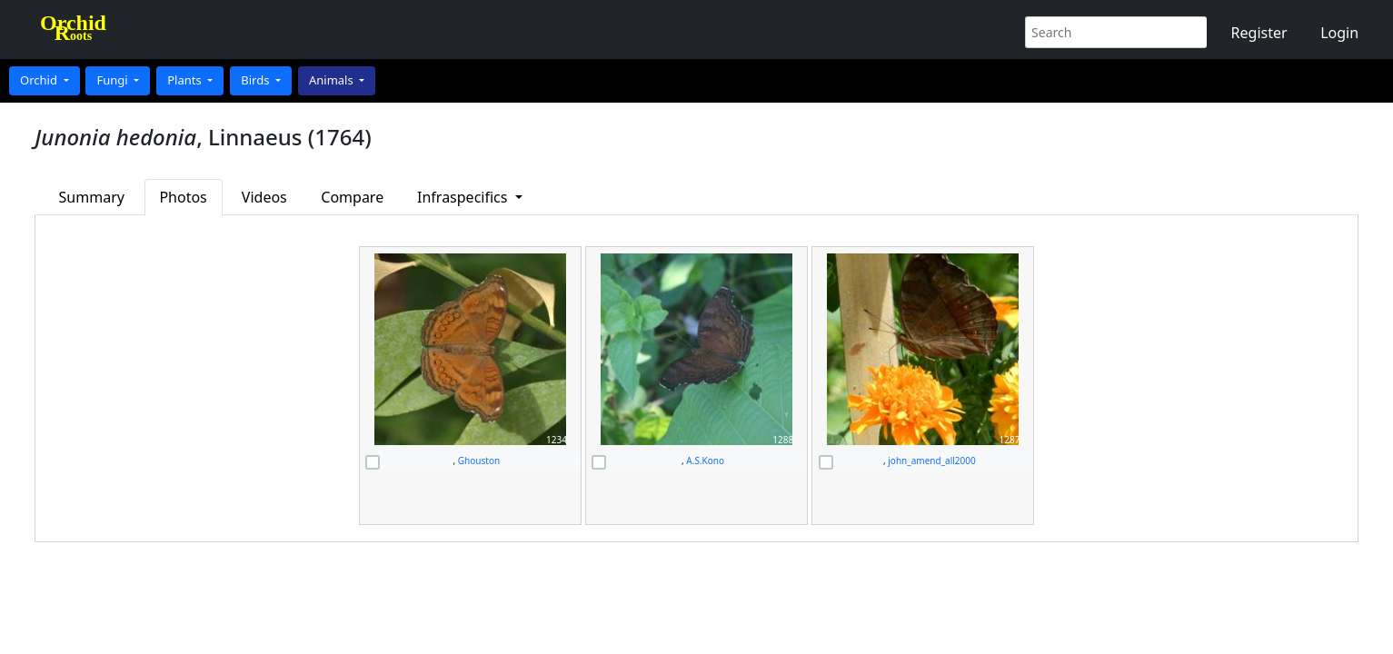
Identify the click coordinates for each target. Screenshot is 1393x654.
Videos (264, 197)
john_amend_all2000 (931, 460)
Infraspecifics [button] (464, 197)
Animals (332, 80)
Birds (257, 80)
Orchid (40, 80)
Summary (91, 197)
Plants (185, 80)
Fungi (113, 80)
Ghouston (479, 460)
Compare (352, 197)
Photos (182, 197)
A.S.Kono (705, 460)
